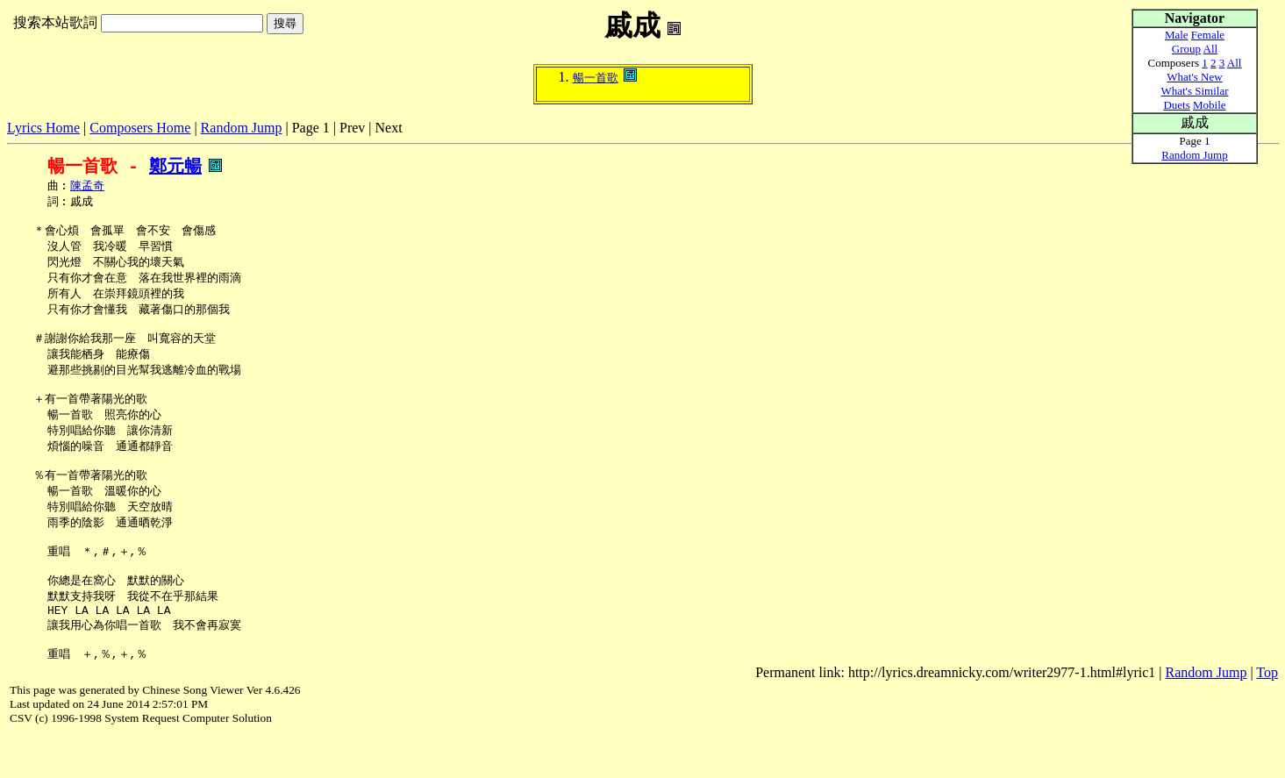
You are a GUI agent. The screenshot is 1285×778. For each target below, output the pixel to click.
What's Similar (1194, 90)
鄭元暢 (175, 166)
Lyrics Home (43, 127)
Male (1177, 34)
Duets (1176, 104)
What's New (1194, 76)
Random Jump (241, 127)
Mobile (1209, 104)
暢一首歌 (595, 77)
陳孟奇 (87, 187)
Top (1267, 715)
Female (1207, 34)
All (1210, 48)
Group (1186, 48)
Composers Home (139, 127)
